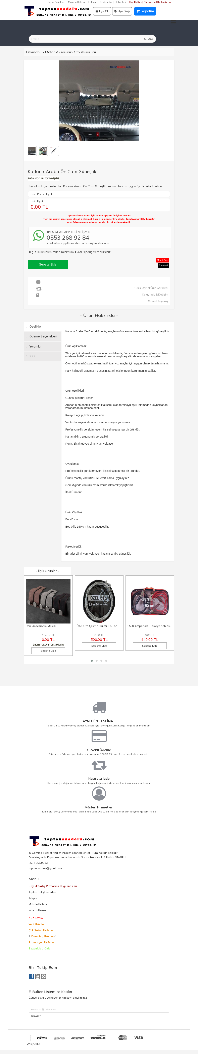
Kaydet (36, 1016)
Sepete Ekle (47, 264)
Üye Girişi (122, 11)
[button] (91, 661)
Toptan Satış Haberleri (113, 1)
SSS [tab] (31, 356)
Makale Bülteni (76, 1)
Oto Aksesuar (85, 52)
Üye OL (102, 11)
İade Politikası (56, 1)
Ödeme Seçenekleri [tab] (41, 336)
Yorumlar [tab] (34, 346)
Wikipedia (33, 1044)
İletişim (92, 1)
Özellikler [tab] (34, 326)
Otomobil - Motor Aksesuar (48, 52)
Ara (148, 39)
